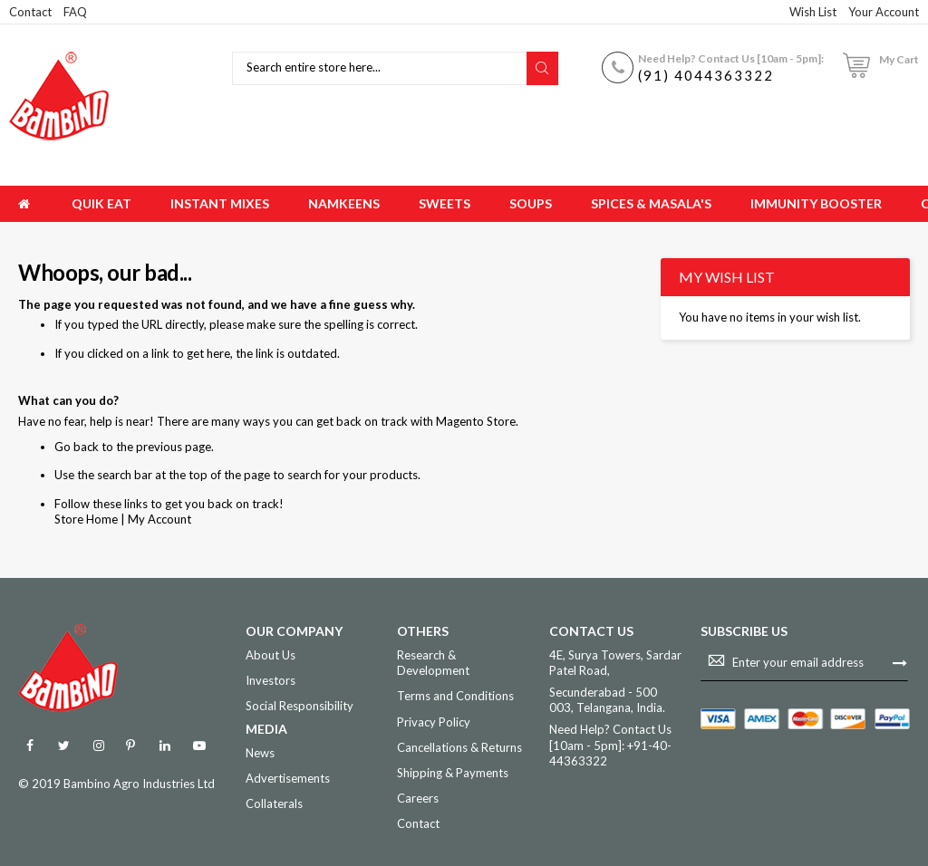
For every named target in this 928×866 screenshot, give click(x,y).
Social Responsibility (299, 705)
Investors (270, 680)
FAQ (75, 12)
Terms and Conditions (455, 695)
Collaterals (274, 803)
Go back (76, 446)
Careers (418, 798)
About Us (270, 655)
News (260, 753)
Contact (30, 12)
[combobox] (382, 68)
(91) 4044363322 (706, 75)
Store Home (86, 519)
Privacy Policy (433, 722)
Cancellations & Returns (459, 747)
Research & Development (433, 663)
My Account (159, 519)
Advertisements (288, 778)
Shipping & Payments (452, 772)
